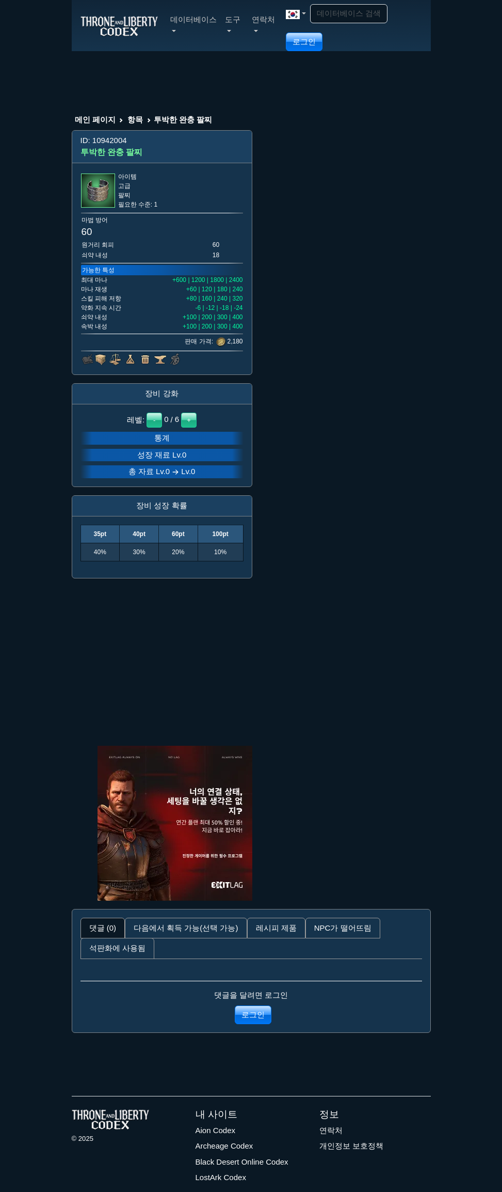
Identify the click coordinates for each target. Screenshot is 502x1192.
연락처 (331, 1130)
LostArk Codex (221, 1177)
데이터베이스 (193, 23)
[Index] (119, 25)
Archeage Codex (224, 1145)
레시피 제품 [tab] (276, 927)
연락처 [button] (263, 23)
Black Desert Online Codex (242, 1161)
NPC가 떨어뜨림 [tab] (342, 927)
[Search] (348, 13)
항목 (135, 119)
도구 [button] (232, 23)
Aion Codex (216, 1130)
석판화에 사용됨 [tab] (117, 948)
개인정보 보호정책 (351, 1145)
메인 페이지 (95, 119)
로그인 (304, 41)
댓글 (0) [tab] (103, 927)
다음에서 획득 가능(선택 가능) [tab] (186, 927)
